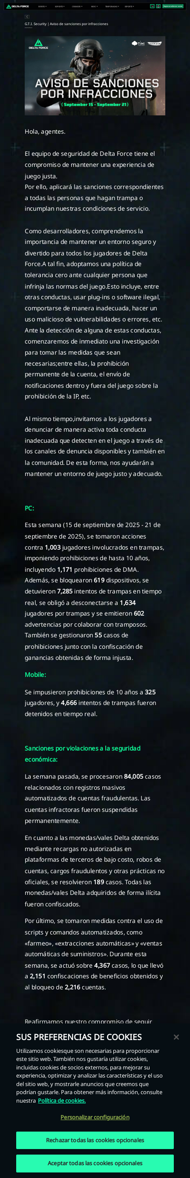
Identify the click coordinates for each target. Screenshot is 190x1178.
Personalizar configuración (94, 1117)
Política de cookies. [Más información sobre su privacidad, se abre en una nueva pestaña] (62, 1100)
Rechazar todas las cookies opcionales (95, 1140)
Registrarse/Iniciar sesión (173, 6)
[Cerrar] (176, 1037)
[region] (95, 1100)
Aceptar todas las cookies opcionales (95, 1163)
